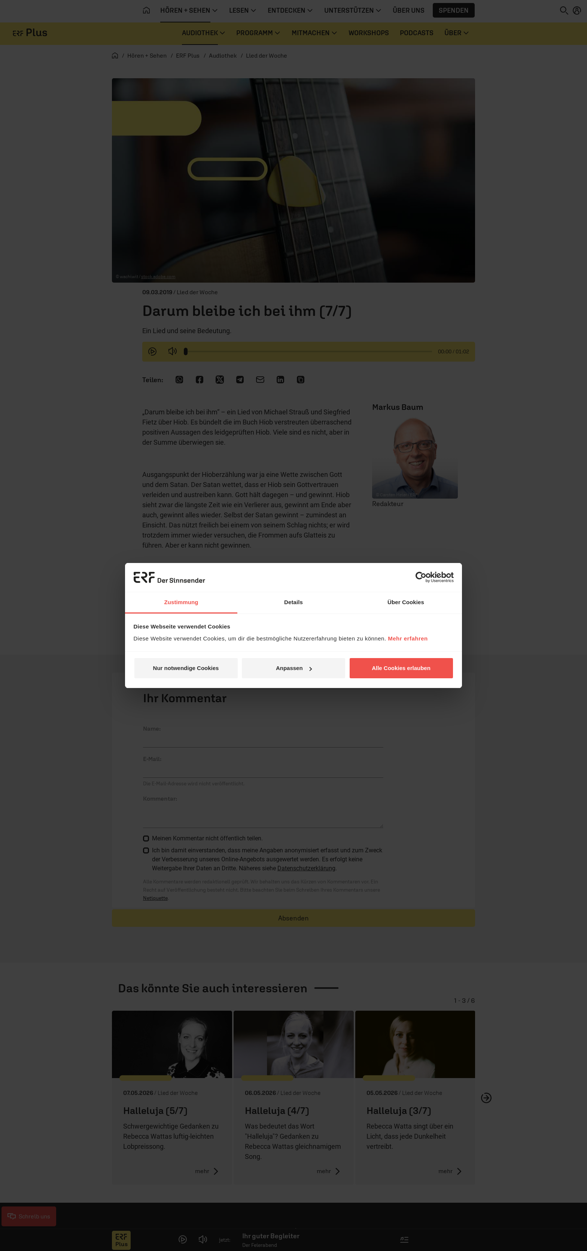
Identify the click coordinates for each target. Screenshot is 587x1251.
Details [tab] (293, 602)
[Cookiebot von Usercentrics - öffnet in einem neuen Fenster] (421, 577)
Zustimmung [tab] (181, 602)
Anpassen (294, 668)
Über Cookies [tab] (405, 602)
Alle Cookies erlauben (401, 668)
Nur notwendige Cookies (186, 668)
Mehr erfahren (408, 638)
